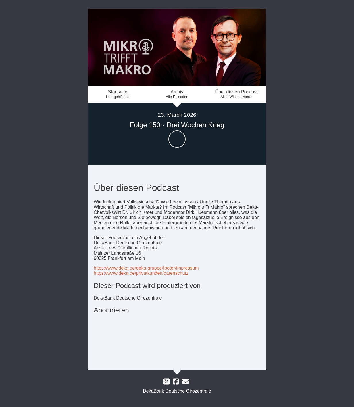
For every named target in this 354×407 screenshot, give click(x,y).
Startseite (117, 94)
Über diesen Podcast (236, 94)
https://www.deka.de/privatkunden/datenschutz (141, 273)
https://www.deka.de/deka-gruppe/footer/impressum (146, 268)
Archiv (177, 94)
